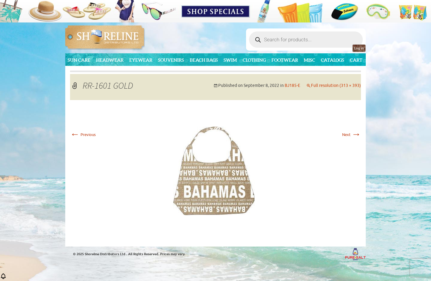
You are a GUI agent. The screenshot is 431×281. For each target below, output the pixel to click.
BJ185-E (292, 85)
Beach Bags (204, 60)
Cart (356, 60)
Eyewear (140, 60)
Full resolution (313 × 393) (336, 85)
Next (351, 134)
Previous (83, 134)
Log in (359, 48)
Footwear (284, 60)
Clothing (254, 60)
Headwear (110, 60)
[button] (3, 278)
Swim (230, 60)
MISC (309, 60)
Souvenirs (171, 60)
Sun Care (79, 60)
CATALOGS (332, 60)
